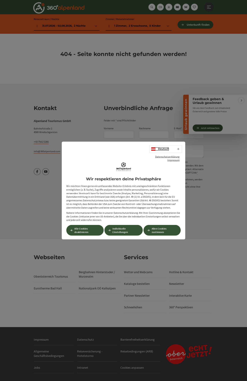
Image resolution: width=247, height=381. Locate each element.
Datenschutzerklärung (167, 156)
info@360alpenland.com (47, 151)
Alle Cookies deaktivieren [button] (81, 230)
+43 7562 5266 (41, 141)
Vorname (109, 128)
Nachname (145, 128)
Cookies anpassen (132, 367)
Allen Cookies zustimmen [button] (159, 230)
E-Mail (178, 128)
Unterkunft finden (198, 24)
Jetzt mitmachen (210, 128)
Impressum (173, 160)
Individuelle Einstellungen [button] (120, 230)
